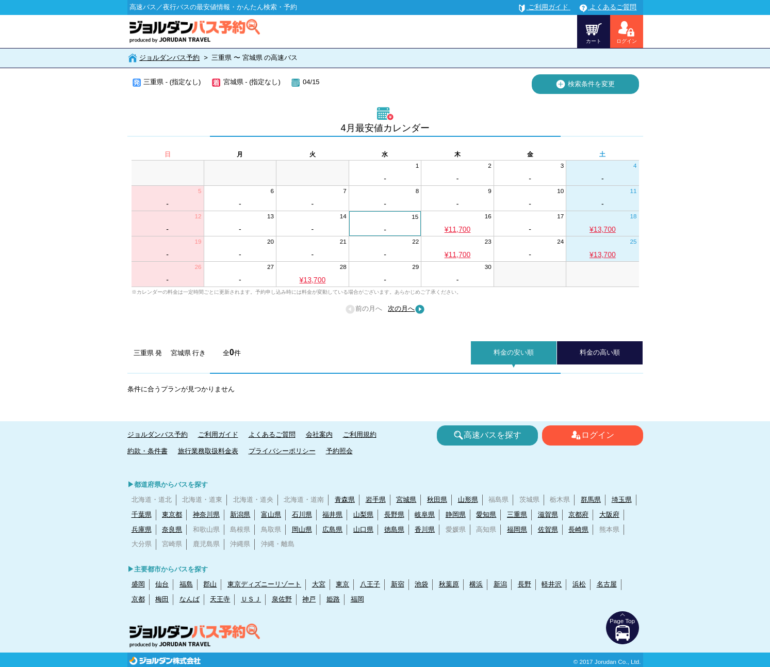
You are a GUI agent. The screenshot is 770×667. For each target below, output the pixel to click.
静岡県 (456, 514)
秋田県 (437, 499)
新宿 (397, 584)
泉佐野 (282, 599)
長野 (524, 584)
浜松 (579, 584)
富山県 (271, 514)
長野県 (394, 514)
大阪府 (609, 514)
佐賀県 (548, 529)
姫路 (333, 599)
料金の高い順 (600, 352)
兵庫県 (142, 529)
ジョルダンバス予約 (169, 57)
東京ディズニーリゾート (264, 584)
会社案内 (319, 434)
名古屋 (607, 584)
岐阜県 (425, 514)
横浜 (476, 584)
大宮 (318, 584)
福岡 (357, 599)
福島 (186, 584)
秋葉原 (449, 584)
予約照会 (339, 451)
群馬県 (591, 499)
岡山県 (302, 529)
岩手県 (376, 499)
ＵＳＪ (251, 599)
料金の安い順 (514, 352)
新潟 (500, 584)
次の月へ (406, 309)
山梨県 (363, 514)
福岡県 (517, 529)
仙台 (162, 584)
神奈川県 (206, 514)
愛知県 (486, 514)
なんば (189, 599)
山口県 (363, 529)
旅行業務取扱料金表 (208, 451)
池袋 (421, 584)
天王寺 (220, 599)
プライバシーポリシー (282, 451)
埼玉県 (622, 499)
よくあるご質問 (272, 434)
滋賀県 (548, 514)
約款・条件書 (147, 451)
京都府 (578, 514)
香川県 (425, 529)
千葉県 (142, 514)
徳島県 (394, 529)
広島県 (332, 529)
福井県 (332, 514)
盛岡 (138, 584)
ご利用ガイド (218, 434)
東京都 (172, 514)
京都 (138, 599)
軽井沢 (552, 584)
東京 (342, 584)
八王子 (370, 584)
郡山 (210, 584)
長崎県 (578, 529)
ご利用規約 (359, 434)
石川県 (302, 514)
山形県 (468, 499)
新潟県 (240, 514)
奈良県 (172, 529)
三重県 (517, 514)
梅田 (162, 599)
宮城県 (406, 499)
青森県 (345, 499)
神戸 (309, 599)
